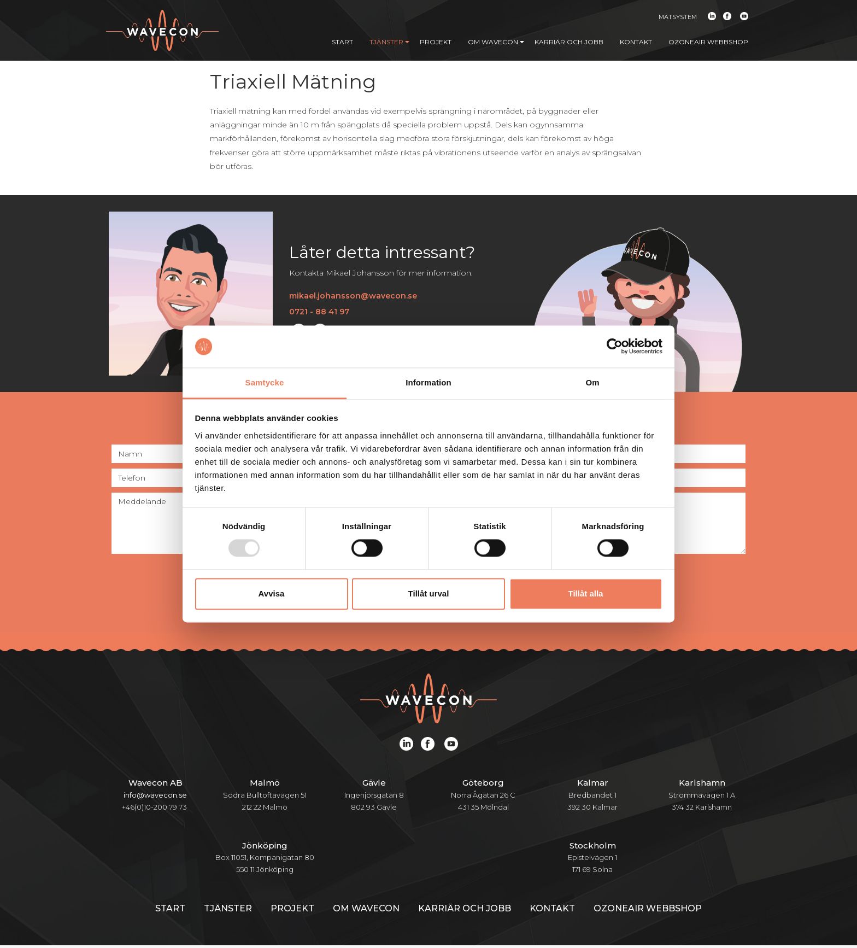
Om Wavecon (496, 42)
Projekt (435, 42)
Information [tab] (428, 382)
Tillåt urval (428, 593)
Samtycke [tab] (264, 382)
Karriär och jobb (569, 42)
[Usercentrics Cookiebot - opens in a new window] (614, 346)
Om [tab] (592, 382)
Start (342, 42)
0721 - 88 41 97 (319, 314)
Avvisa (272, 593)
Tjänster (389, 42)
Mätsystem (678, 17)
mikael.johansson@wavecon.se (353, 298)
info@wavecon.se (155, 797)
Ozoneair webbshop (708, 42)
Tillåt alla (585, 593)
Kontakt (636, 42)
